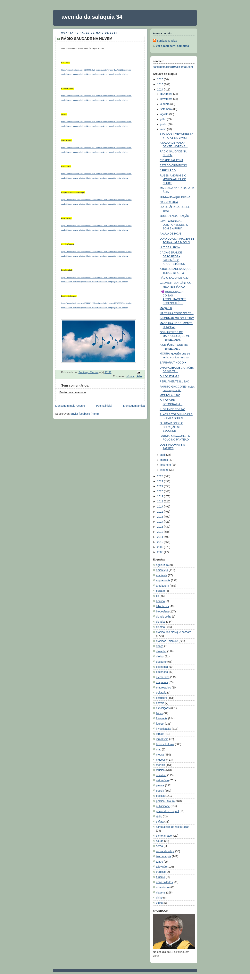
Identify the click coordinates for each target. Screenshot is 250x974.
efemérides (163, 677)
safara (160, 821)
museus (161, 759)
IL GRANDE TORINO (172, 409)
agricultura (162, 565)
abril (163, 454)
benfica (160, 601)
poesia (160, 790)
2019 (160, 496)
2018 (160, 501)
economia (162, 666)
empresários (163, 687)
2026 (160, 79)
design (160, 656)
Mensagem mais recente (70, 405)
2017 (160, 506)
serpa (159, 846)
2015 (160, 516)
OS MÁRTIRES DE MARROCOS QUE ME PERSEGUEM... (175, 336)
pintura (160, 785)
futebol (160, 723)
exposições (163, 708)
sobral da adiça (165, 851)
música (130, 376)
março (164, 459)
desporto (161, 661)
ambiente (161, 575)
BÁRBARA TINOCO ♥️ (173, 362)
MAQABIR (166, 308)
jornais (160, 733)
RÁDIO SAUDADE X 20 (174, 277)
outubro (165, 104)
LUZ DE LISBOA (170, 247)
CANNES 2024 (169, 202)
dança (159, 646)
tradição (161, 871)
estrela (160, 703)
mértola (160, 764)
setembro (166, 109)
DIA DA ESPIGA (169, 376)
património (162, 780)
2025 (160, 84)
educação (162, 671)
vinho (159, 897)
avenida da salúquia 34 (92, 17)
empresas (162, 682)
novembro (166, 98)
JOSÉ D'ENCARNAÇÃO (174, 216)
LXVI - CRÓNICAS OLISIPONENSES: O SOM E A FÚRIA (174, 224)
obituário (161, 775)
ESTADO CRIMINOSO (173, 165)
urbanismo (162, 887)
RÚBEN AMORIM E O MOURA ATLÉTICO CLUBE (173, 179)
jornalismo (162, 739)
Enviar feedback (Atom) (85, 413)
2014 (160, 521)
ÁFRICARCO (168, 170)
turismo (160, 877)
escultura (161, 697)
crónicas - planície (167, 641)
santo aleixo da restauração (172, 826)
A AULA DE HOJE (170, 233)
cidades (160, 621)
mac (158, 749)
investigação (163, 728)
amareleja (162, 570)
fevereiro (166, 464)
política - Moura (165, 801)
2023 (160, 476)
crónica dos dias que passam (173, 632)
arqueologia (163, 580)
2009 (160, 547)
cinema (160, 626)
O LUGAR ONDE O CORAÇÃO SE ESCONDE (171, 427)
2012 (160, 531)
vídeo (159, 902)
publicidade (163, 806)
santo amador (164, 835)
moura (160, 754)
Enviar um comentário (72, 392)
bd (157, 595)
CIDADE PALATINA (171, 160)
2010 (160, 541)
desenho (161, 651)
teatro (159, 861)
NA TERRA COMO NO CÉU (177, 313)
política (160, 795)
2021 (160, 486)
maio (163, 129)
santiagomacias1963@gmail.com (173, 66)
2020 (160, 491)
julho (163, 119)
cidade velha (163, 616)
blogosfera (162, 611)
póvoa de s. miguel (167, 811)
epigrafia (161, 692)
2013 (160, 526)
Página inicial (104, 405)
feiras (159, 713)
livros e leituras (165, 744)
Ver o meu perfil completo (172, 45)
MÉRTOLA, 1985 (170, 395)
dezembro (166, 93)
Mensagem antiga (134, 405)
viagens (160, 892)
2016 (160, 511)
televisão (161, 866)
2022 (160, 481)
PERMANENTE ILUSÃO (174, 381)
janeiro (164, 469)
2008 (160, 552)
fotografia (161, 718)
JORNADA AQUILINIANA (175, 197)
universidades (164, 882)
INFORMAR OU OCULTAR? (177, 318)
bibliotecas (162, 606)
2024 (160, 89)
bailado (160, 590)
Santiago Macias (167, 40)
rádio (139, 376)
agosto (164, 114)
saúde (159, 840)
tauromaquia (163, 856)
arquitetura (162, 585)
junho (164, 124)
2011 (160, 536)
